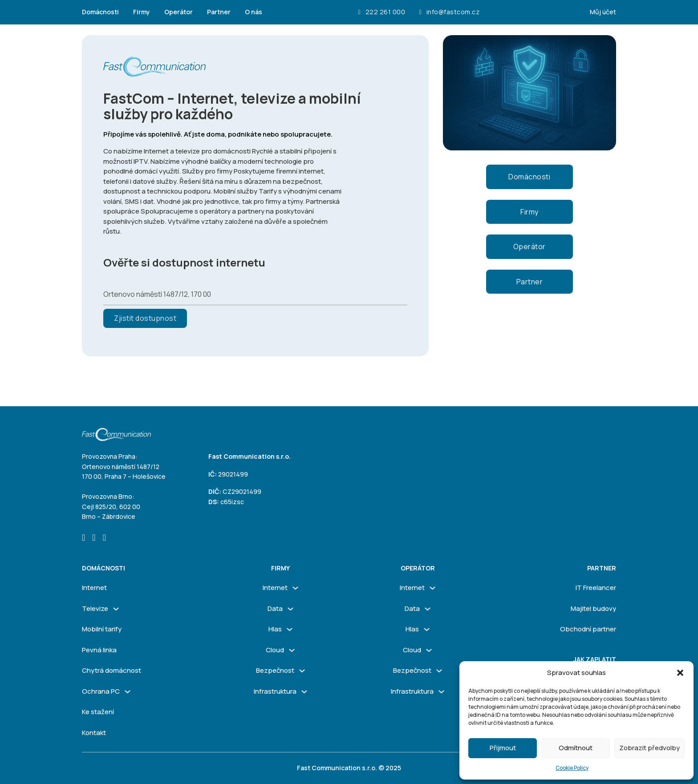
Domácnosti (100, 12)
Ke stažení (98, 711)
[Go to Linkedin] (104, 538)
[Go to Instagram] (93, 538)
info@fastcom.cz (449, 12)
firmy (280, 568)
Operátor (178, 12)
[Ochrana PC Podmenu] (127, 691)
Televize (95, 608)
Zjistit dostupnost (145, 318)
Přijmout (503, 747)
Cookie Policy (572, 768)
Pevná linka (99, 650)
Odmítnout (575, 747)
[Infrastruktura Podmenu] (304, 691)
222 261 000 (381, 12)
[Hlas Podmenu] (289, 629)
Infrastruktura (275, 691)
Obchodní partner (588, 629)
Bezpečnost (275, 670)
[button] (680, 672)
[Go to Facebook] (83, 538)
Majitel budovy (593, 608)
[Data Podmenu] (290, 609)
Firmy (141, 12)
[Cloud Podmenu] (291, 650)
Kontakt (94, 732)
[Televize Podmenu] (116, 609)
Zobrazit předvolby (649, 747)
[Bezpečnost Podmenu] (302, 670)
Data (275, 608)
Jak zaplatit (594, 659)
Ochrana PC (101, 691)
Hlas (275, 629)
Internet (94, 587)
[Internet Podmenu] (295, 588)
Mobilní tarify (102, 629)
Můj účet (603, 12)
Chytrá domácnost (111, 670)
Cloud (275, 650)
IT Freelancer (596, 587)
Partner (219, 12)
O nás (253, 12)
